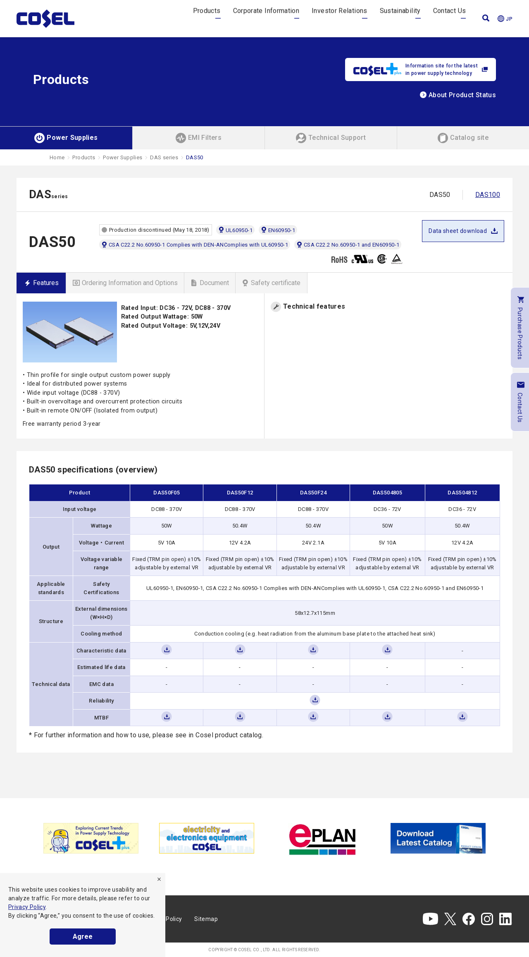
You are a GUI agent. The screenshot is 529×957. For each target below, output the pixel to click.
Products (207, 18)
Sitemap (206, 919)
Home (57, 157)
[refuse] (159, 879)
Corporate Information (266, 18)
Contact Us (449, 18)
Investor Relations (339, 18)
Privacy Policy (26, 907)
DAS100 (487, 195)
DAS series (164, 157)
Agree (83, 936)
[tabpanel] (91, 838)
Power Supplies (122, 157)
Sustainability (400, 18)
